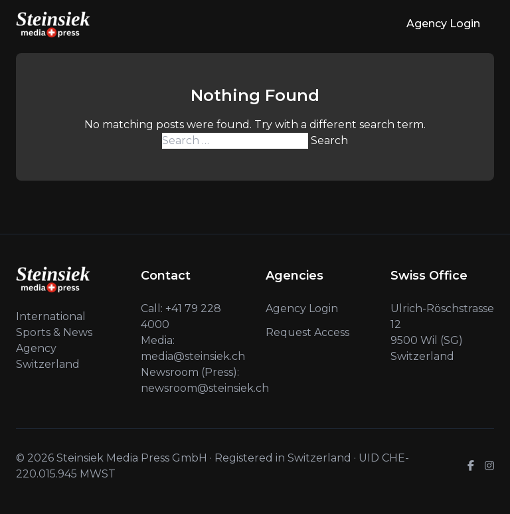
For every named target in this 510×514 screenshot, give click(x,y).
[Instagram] (489, 466)
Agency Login (443, 23)
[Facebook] (471, 466)
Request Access (307, 332)
